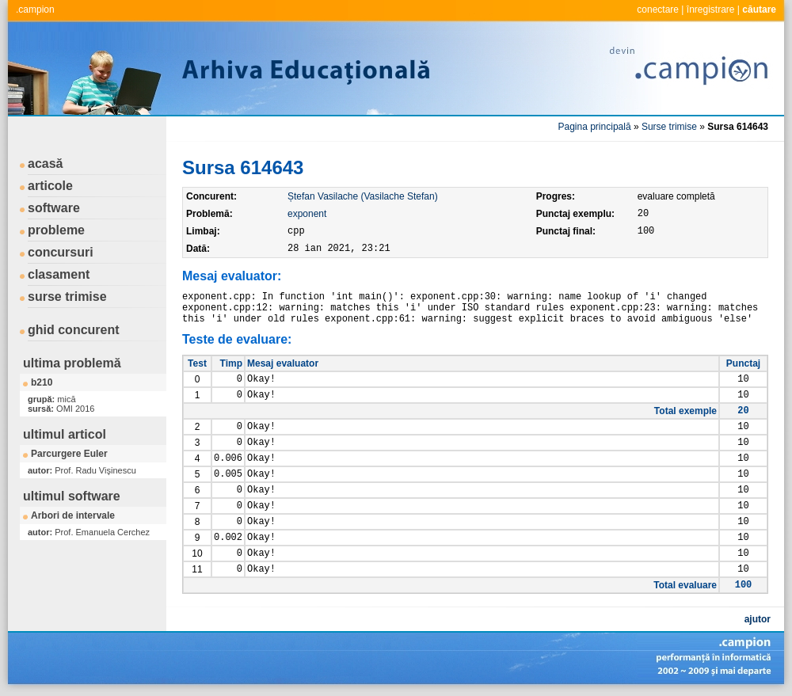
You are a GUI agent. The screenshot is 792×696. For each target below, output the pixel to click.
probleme (56, 230)
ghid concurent (74, 330)
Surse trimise (669, 126)
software (54, 208)
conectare (658, 9)
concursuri (60, 252)
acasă (45, 163)
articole (50, 185)
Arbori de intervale (73, 515)
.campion (35, 9)
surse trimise (67, 296)
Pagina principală (594, 126)
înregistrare (711, 9)
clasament (58, 274)
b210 (41, 382)
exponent (306, 213)
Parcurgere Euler (69, 453)
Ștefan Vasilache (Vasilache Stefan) (362, 196)
